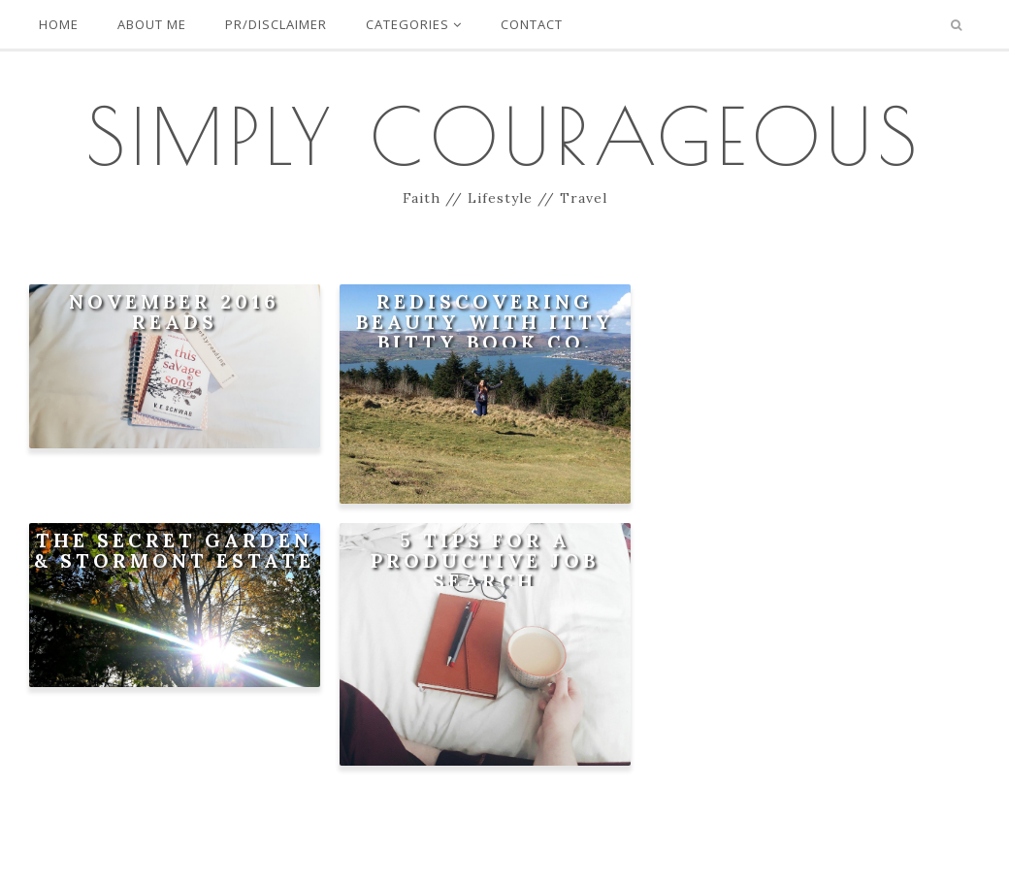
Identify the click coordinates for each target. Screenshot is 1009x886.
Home (59, 24)
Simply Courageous (504, 135)
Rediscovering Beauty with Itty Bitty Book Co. (485, 321)
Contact (532, 24)
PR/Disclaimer (276, 24)
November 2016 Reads (174, 311)
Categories (414, 24)
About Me (151, 24)
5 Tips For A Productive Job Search (485, 560)
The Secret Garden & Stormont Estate (174, 550)
